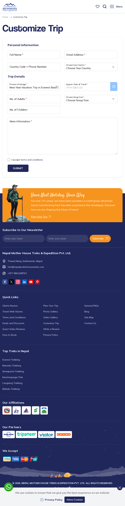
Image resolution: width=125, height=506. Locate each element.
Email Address (75, 54)
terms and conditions (32, 159)
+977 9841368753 (17, 273)
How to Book (9, 334)
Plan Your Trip (50, 305)
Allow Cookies (75, 499)
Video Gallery (50, 317)
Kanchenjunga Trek (12, 377)
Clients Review (10, 305)
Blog (86, 311)
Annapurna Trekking (13, 371)
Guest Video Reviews (13, 328)
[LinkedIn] (24, 281)
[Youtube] (30, 281)
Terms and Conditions (14, 317)
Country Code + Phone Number (28, 66)
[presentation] (90, 86)
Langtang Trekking (12, 382)
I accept (27, 159)
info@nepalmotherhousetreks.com (26, 266)
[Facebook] (4, 281)
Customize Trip (51, 323)
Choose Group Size (75, 97)
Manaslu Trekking (11, 365)
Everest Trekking (11, 359)
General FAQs (91, 305)
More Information (21, 121)
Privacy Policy (50, 334)
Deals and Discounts (13, 323)
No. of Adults (18, 99)
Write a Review (51, 328)
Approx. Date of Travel (77, 84)
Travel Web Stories (12, 311)
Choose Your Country (76, 65)
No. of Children (18, 109)
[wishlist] (97, 6)
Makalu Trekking (11, 388)
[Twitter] (11, 281)
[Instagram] (17, 281)
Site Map (89, 317)
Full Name (16, 54)
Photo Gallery (50, 311)
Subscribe (100, 238)
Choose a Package (18, 84)
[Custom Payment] (62, 458)
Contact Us (90, 323)
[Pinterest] (37, 281)
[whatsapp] (8, 486)
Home (5, 17)
